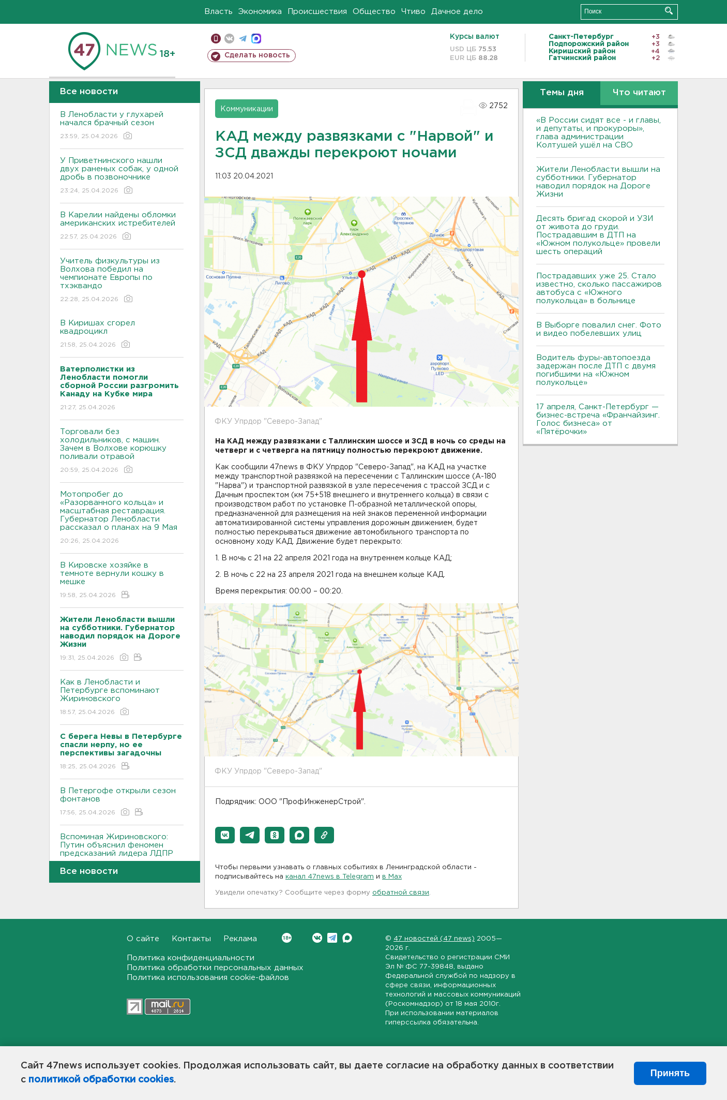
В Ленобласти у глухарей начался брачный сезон (122, 126)
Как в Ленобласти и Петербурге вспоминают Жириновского (122, 698)
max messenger (256, 38)
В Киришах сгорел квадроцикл (122, 334)
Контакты (191, 938)
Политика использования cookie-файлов (208, 977)
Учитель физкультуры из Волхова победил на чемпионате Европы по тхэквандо (122, 281)
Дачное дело (457, 11)
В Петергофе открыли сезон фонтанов (122, 802)
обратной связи (400, 893)
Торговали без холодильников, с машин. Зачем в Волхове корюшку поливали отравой (122, 451)
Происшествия (317, 11)
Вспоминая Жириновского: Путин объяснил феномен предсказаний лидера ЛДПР (122, 852)
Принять (670, 1073)
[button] (225, 835)
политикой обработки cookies (101, 1080)
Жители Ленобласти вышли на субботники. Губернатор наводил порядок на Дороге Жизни (598, 182)
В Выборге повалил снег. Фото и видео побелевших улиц (598, 329)
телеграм (243, 38)
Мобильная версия (216, 38)
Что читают (639, 93)
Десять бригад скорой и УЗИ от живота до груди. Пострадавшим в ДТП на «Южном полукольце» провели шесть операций (598, 235)
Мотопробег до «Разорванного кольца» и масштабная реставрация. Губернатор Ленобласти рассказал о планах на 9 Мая (122, 518)
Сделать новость (257, 55)
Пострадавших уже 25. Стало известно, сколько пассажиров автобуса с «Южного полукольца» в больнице (599, 288)
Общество (374, 11)
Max (347, 938)
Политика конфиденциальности (190, 958)
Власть (218, 11)
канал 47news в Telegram (329, 877)
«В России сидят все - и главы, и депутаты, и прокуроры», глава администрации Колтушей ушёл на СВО (598, 132)
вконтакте (229, 38)
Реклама (240, 938)
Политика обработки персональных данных (215, 967)
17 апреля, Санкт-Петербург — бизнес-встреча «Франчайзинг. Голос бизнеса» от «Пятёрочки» (598, 419)
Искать (669, 10)
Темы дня (562, 93)
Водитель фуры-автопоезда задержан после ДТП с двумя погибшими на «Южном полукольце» (596, 370)
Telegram (332, 938)
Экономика (260, 11)
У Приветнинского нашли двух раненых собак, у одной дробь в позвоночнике (122, 176)
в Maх (392, 877)
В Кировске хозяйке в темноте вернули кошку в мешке (122, 581)
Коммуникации (246, 109)
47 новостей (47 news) (434, 939)
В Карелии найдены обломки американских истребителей (122, 226)
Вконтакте (287, 938)
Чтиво (413, 11)
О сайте (143, 938)
